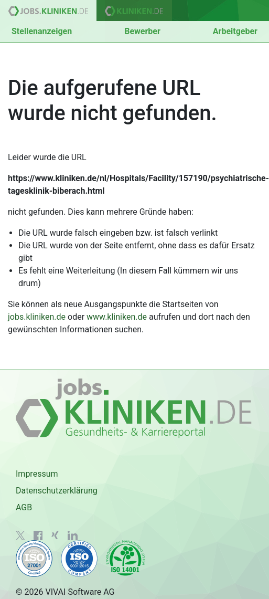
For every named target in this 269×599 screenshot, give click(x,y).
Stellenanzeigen (42, 31)
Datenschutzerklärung (57, 491)
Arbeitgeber (235, 31)
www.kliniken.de (117, 317)
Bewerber (142, 31)
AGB (24, 507)
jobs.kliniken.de (37, 317)
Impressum (37, 474)
